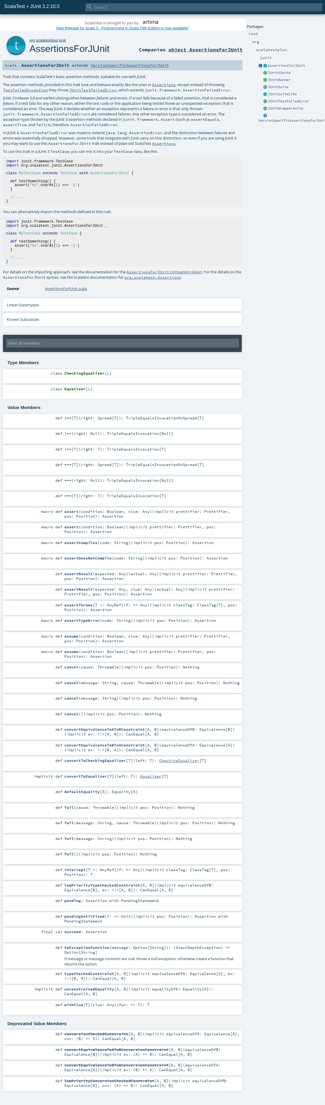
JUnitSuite (278, 87)
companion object (164, 272)
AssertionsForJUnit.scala (66, 288)
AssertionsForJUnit (286, 66)
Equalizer (150, 776)
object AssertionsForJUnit (206, 50)
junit (62, 40)
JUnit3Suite (279, 73)
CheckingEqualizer (179, 760)
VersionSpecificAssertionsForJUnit (130, 65)
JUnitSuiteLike (282, 94)
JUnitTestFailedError (288, 101)
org (32, 40)
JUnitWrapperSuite (285, 108)
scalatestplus (47, 40)
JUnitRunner (279, 80)
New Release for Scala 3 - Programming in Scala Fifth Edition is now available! (122, 28)
